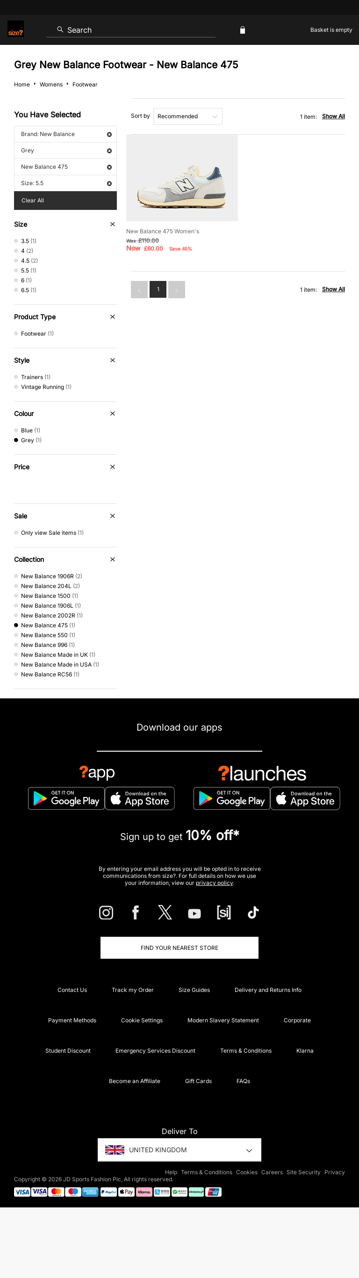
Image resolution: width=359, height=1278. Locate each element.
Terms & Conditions (246, 1050)
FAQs (243, 1080)
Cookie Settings (142, 1020)
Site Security (304, 1172)
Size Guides (194, 989)
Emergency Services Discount (155, 1050)
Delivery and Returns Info (268, 989)
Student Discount (68, 1050)
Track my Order (133, 989)
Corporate (297, 1020)
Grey (66, 150)
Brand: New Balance (66, 133)
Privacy (334, 1172)
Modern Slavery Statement (223, 1020)
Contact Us (72, 989)
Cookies (247, 1172)
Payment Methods (72, 1020)
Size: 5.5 (66, 183)
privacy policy (214, 882)
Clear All (33, 200)
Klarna (305, 1050)
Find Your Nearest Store (179, 947)
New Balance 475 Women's (162, 231)
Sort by (140, 115)
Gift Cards (198, 1080)
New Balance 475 (66, 166)
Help (171, 1172)
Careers (272, 1172)
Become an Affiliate (134, 1080)
